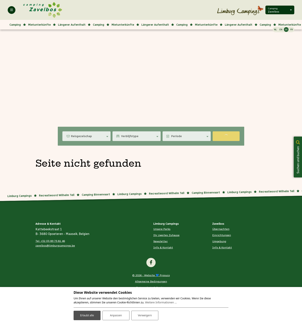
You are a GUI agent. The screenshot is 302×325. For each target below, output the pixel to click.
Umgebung (219, 241)
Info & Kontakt (163, 247)
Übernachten (220, 229)
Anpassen (116, 315)
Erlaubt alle (87, 315)
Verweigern (145, 315)
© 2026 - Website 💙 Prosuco (151, 275)
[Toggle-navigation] (11, 10)
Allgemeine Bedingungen (151, 281)
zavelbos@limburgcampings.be (55, 245)
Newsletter (160, 241)
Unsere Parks (161, 229)
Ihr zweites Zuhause (166, 235)
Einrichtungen (221, 235)
